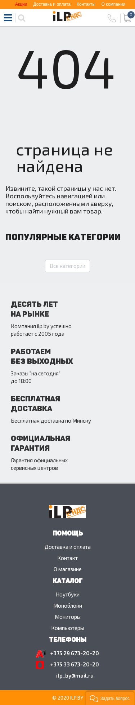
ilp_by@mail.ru (75, 675)
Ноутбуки (68, 594)
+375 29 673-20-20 (74, 653)
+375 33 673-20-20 (74, 664)
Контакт (67, 558)
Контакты (86, 4)
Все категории (67, 266)
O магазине (68, 569)
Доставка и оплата (52, 4)
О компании (113, 4)
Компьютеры (67, 628)
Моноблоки (67, 605)
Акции (21, 4)
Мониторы (68, 616)
